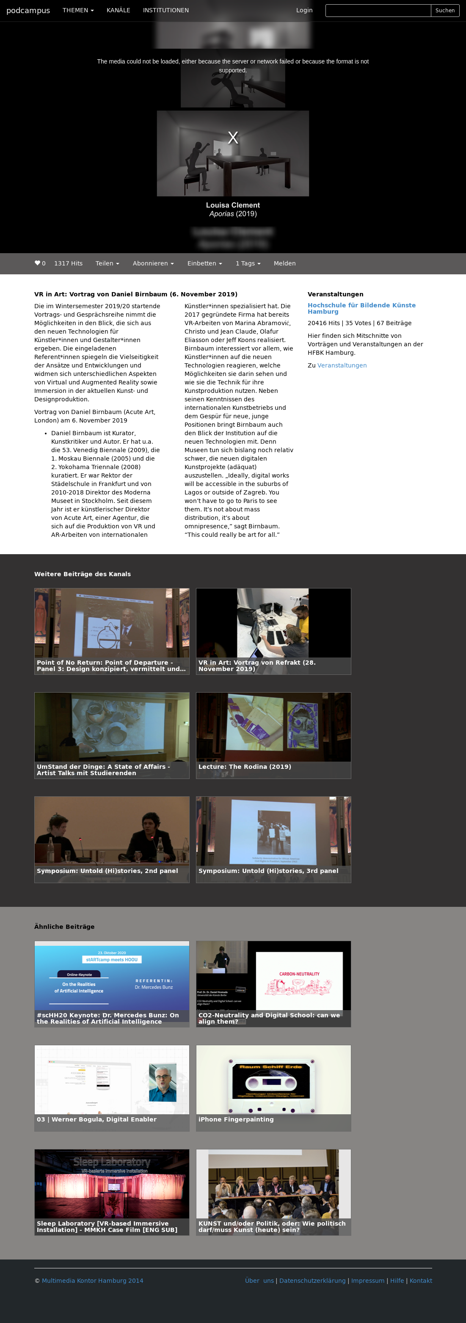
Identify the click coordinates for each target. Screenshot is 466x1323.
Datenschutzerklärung (312, 1280)
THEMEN (78, 10)
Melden (285, 263)
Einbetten (205, 263)
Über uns (259, 1280)
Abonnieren (153, 263)
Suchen (445, 11)
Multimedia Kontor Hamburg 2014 (92, 1280)
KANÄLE (118, 10)
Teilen (107, 263)
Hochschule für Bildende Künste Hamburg (362, 308)
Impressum (368, 1280)
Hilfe (397, 1280)
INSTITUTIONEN (166, 10)
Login (304, 10)
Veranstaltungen (342, 365)
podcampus (28, 10)
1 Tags (248, 263)
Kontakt (421, 1280)
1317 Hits (68, 263)
